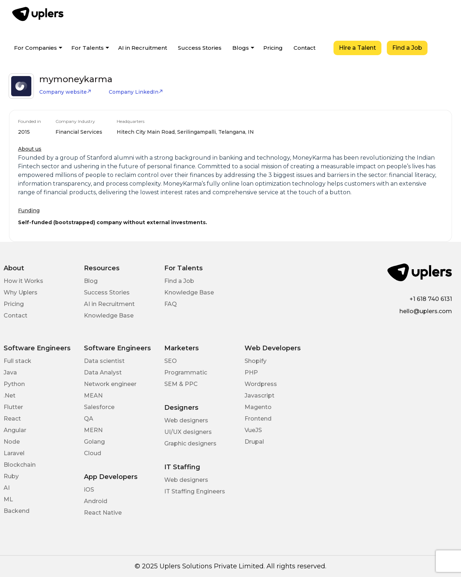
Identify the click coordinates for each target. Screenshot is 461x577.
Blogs (240, 47)
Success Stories (199, 47)
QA (88, 418)
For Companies (35, 47)
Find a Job (407, 47)
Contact (304, 47)
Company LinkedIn (136, 92)
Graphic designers (190, 443)
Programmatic (185, 372)
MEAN (93, 395)
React (12, 418)
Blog (91, 281)
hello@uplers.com (425, 311)
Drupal (254, 441)
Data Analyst (103, 372)
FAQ (170, 304)
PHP (251, 372)
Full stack (17, 361)
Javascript (259, 395)
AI (7, 487)
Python (14, 384)
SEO (170, 361)
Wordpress (261, 384)
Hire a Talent (357, 47)
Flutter (13, 407)
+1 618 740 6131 (430, 299)
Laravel (14, 453)
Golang (94, 441)
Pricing (273, 47)
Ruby (11, 476)
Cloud (92, 453)
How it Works (23, 281)
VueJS (253, 430)
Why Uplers (20, 292)
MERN (93, 430)
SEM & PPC (181, 384)
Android (95, 501)
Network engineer (110, 384)
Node (12, 441)
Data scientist (104, 361)
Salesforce (99, 407)
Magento (258, 407)
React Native (103, 512)
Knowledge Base (109, 315)
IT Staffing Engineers (194, 491)
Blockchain (20, 464)
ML (8, 499)
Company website (65, 92)
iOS (89, 489)
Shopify (256, 361)
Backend (17, 510)
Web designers (186, 420)
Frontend (258, 418)
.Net (9, 395)
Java (10, 372)
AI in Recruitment (142, 47)
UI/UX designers (188, 432)
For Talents (87, 47)
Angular (15, 430)
